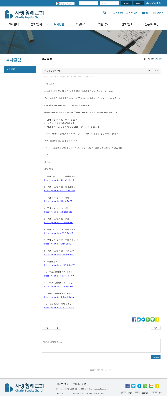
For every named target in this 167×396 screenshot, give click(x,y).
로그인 (126, 3)
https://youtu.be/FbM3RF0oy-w (59, 275)
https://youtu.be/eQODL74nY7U (59, 233)
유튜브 (146, 13)
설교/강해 (36, 24)
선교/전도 (127, 24)
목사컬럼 (59, 24)
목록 (155, 328)
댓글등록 (156, 357)
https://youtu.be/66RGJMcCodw (59, 190)
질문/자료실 (152, 24)
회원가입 (139, 3)
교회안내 (13, 24)
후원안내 (118, 13)
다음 (56, 328)
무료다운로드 (132, 13)
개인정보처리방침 (62, 384)
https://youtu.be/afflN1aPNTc (58, 211)
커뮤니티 (81, 24)
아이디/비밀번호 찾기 (154, 3)
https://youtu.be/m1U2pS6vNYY (59, 265)
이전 (46, 328)
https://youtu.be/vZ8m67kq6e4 (59, 254)
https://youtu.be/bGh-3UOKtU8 (59, 307)
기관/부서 (104, 24)
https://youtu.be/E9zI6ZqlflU (57, 243)
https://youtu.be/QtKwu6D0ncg (59, 296)
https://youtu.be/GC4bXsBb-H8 (59, 179)
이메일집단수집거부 (79, 384)
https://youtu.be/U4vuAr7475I (58, 201)
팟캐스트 (158, 13)
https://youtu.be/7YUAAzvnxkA (58, 286)
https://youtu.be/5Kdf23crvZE (58, 222)
